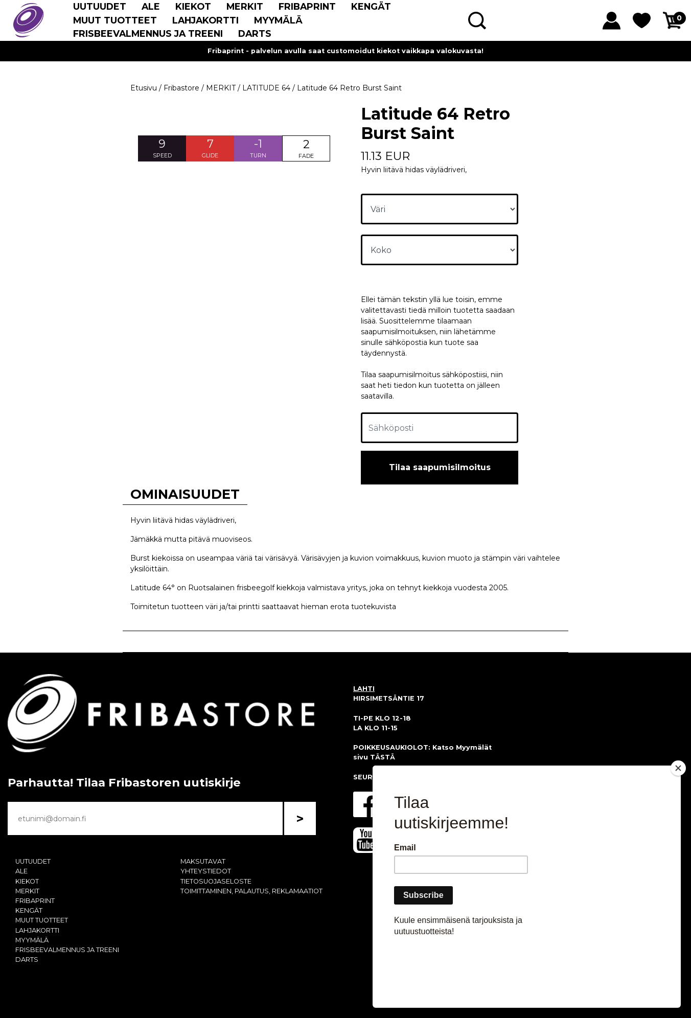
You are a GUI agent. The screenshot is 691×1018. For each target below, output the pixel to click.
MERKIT (244, 6)
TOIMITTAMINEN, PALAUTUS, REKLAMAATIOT (251, 891)
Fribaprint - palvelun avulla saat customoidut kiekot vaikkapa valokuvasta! (345, 51)
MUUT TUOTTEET (115, 20)
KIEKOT (193, 6)
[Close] (678, 827)
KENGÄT (371, 6)
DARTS (254, 33)
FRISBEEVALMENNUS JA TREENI (148, 33)
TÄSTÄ (382, 757)
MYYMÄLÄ (278, 20)
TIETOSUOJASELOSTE (215, 881)
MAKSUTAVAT (202, 861)
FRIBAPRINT (307, 6)
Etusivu (143, 87)
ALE (151, 6)
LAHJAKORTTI (205, 20)
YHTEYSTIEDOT (205, 871)
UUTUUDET (99, 6)
